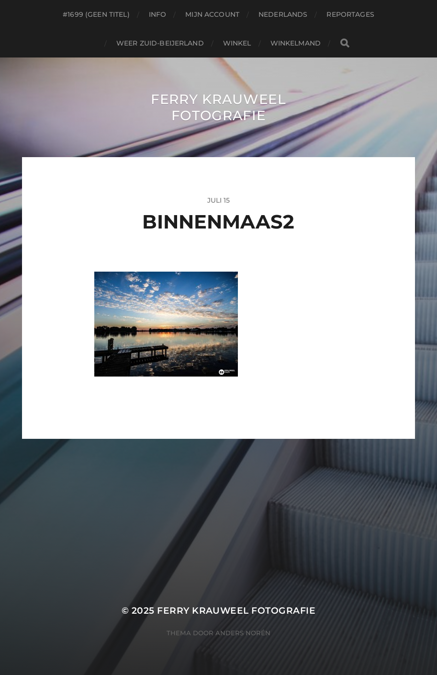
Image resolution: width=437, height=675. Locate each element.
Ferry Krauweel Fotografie (218, 107)
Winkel (237, 43)
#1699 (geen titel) (96, 14)
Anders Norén (242, 633)
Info (158, 14)
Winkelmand (295, 43)
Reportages (350, 14)
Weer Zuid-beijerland (160, 43)
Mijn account (212, 14)
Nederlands (282, 14)
